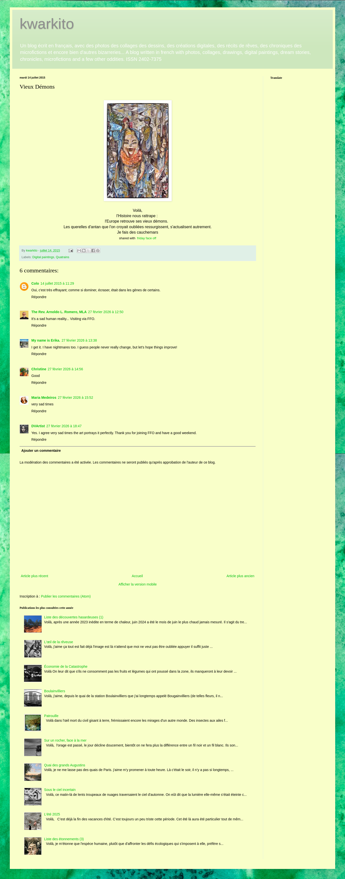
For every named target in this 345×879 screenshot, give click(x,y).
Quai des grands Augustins (64, 765)
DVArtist (38, 426)
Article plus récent (34, 576)
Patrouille (51, 716)
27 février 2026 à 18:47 (64, 426)
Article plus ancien (240, 576)
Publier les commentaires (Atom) (66, 596)
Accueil (137, 576)
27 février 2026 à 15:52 (75, 398)
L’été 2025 (52, 814)
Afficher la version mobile (137, 584)
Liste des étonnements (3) (64, 839)
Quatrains (62, 257)
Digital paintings (43, 257)
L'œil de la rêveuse (58, 642)
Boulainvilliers (54, 691)
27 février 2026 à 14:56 (65, 369)
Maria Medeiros (43, 398)
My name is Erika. (45, 340)
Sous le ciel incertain (59, 790)
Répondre (39, 297)
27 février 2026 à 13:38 (79, 340)
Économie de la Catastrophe (65, 666)
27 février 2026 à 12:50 (105, 312)
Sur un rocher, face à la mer (65, 740)
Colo (35, 283)
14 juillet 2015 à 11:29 (57, 283)
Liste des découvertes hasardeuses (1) (73, 617)
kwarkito (47, 23)
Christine (38, 369)
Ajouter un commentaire (41, 451)
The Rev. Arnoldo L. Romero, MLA (59, 312)
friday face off (146, 238)
